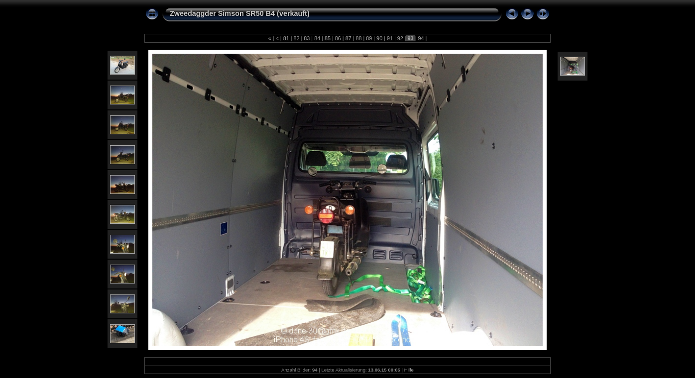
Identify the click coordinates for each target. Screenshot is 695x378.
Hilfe (409, 370)
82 (296, 38)
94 (420, 38)
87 (348, 38)
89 (368, 38)
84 (317, 38)
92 (400, 38)
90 (379, 38)
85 (327, 38)
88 (358, 38)
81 (286, 38)
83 (306, 38)
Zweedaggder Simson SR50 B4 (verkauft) (240, 13)
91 (389, 38)
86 (338, 38)
